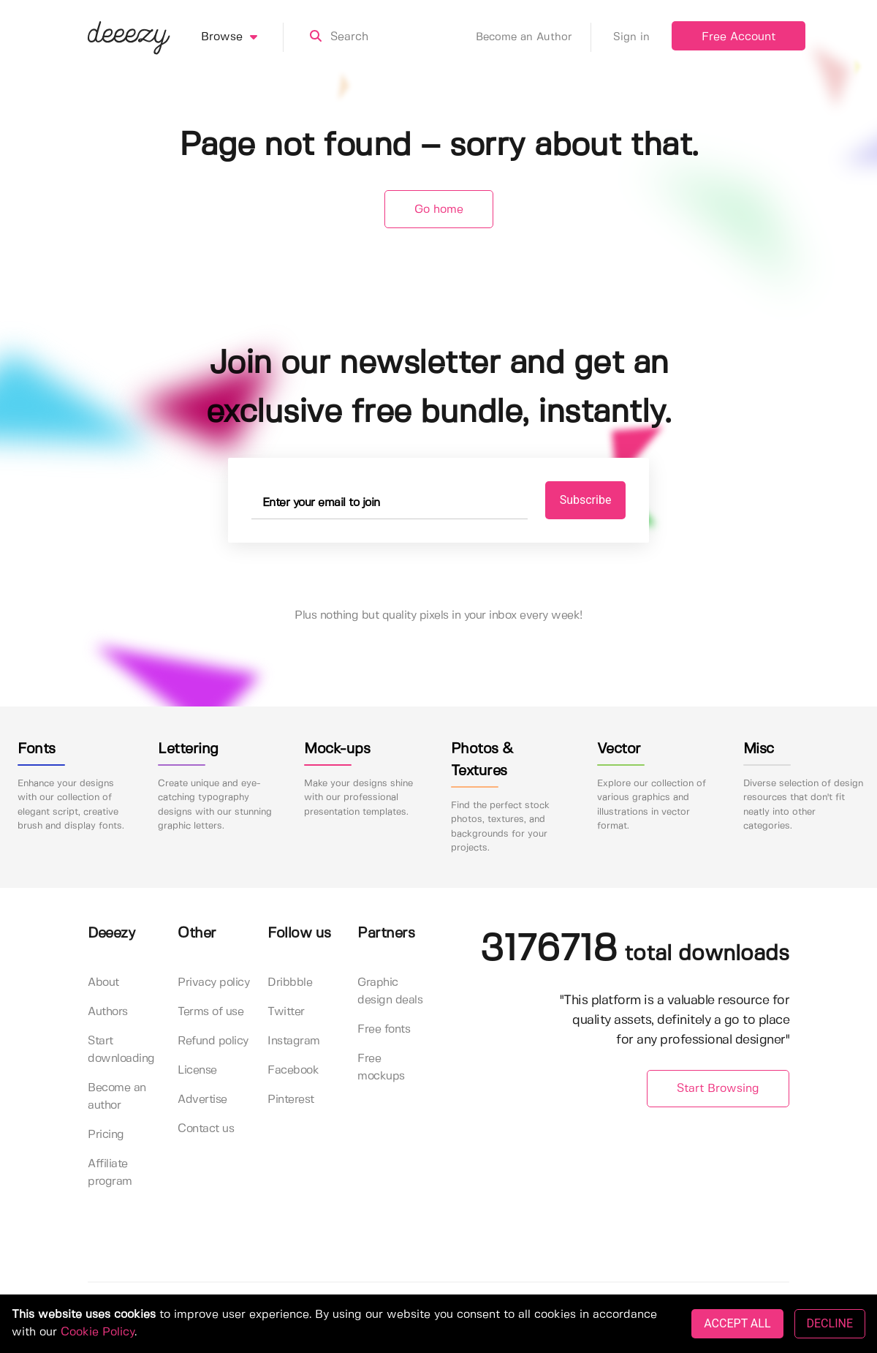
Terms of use (210, 1011)
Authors (108, 1011)
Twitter (286, 1011)
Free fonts (383, 1029)
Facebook (293, 1070)
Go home (438, 209)
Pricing (106, 1134)
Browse (242, 37)
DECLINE (830, 1323)
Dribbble (289, 982)
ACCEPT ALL (737, 1323)
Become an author (117, 1096)
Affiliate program (110, 1172)
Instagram (293, 1041)
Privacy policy (213, 982)
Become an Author (533, 37)
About (103, 982)
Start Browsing (718, 1088)
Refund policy (213, 1041)
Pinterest (290, 1099)
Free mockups (381, 1067)
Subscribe (586, 500)
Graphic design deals (389, 991)
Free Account (738, 36)
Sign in (631, 37)
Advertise (202, 1099)
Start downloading (121, 1050)
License (197, 1070)
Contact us (206, 1128)
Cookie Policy (97, 1332)
